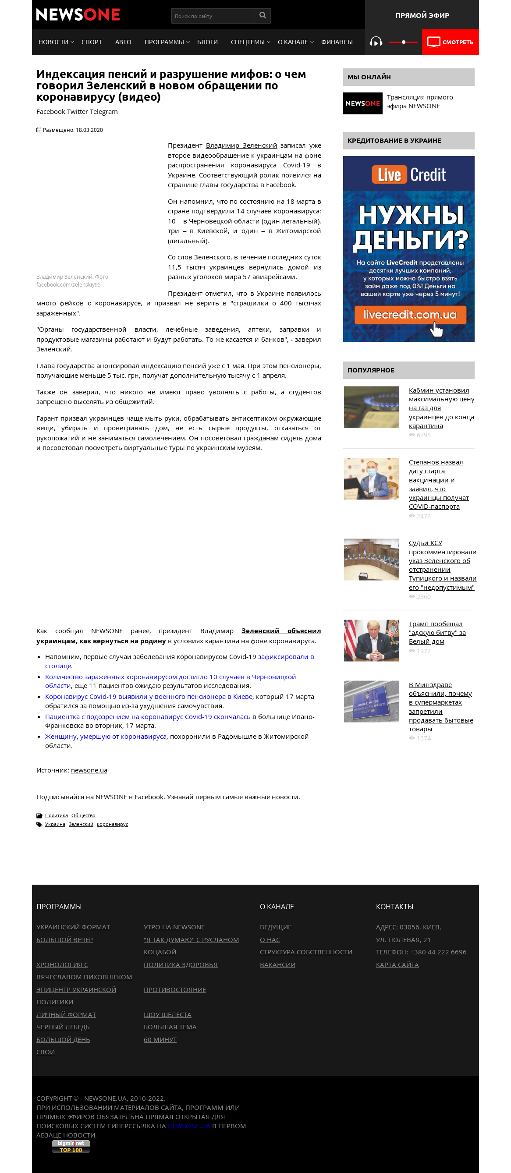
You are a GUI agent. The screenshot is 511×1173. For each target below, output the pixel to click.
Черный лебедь (63, 1026)
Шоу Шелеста (168, 1014)
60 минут (160, 1039)
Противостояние (175, 989)
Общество (83, 815)
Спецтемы (248, 42)
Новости (53, 42)
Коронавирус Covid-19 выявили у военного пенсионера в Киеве (148, 696)
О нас (270, 939)
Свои (45, 1051)
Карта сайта (397, 964)
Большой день (63, 1039)
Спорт (92, 42)
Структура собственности (306, 951)
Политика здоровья (181, 964)
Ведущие (275, 926)
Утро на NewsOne (174, 926)
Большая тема (170, 1026)
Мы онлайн (369, 77)
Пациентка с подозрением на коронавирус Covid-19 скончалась (148, 716)
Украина (55, 824)
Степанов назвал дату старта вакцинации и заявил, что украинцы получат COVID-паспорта (439, 483)
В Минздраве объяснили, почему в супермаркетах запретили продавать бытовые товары (441, 706)
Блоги (207, 42)
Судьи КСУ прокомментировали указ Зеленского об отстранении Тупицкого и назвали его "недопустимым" (443, 564)
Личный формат (66, 1014)
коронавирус (112, 824)
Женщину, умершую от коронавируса (106, 736)
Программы (164, 42)
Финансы (337, 42)
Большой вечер (64, 939)
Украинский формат (73, 926)
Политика (56, 815)
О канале (293, 42)
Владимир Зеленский (241, 145)
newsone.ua (89, 769)
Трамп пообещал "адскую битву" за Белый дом (437, 632)
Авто (123, 42)
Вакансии (277, 964)
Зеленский (81, 824)
